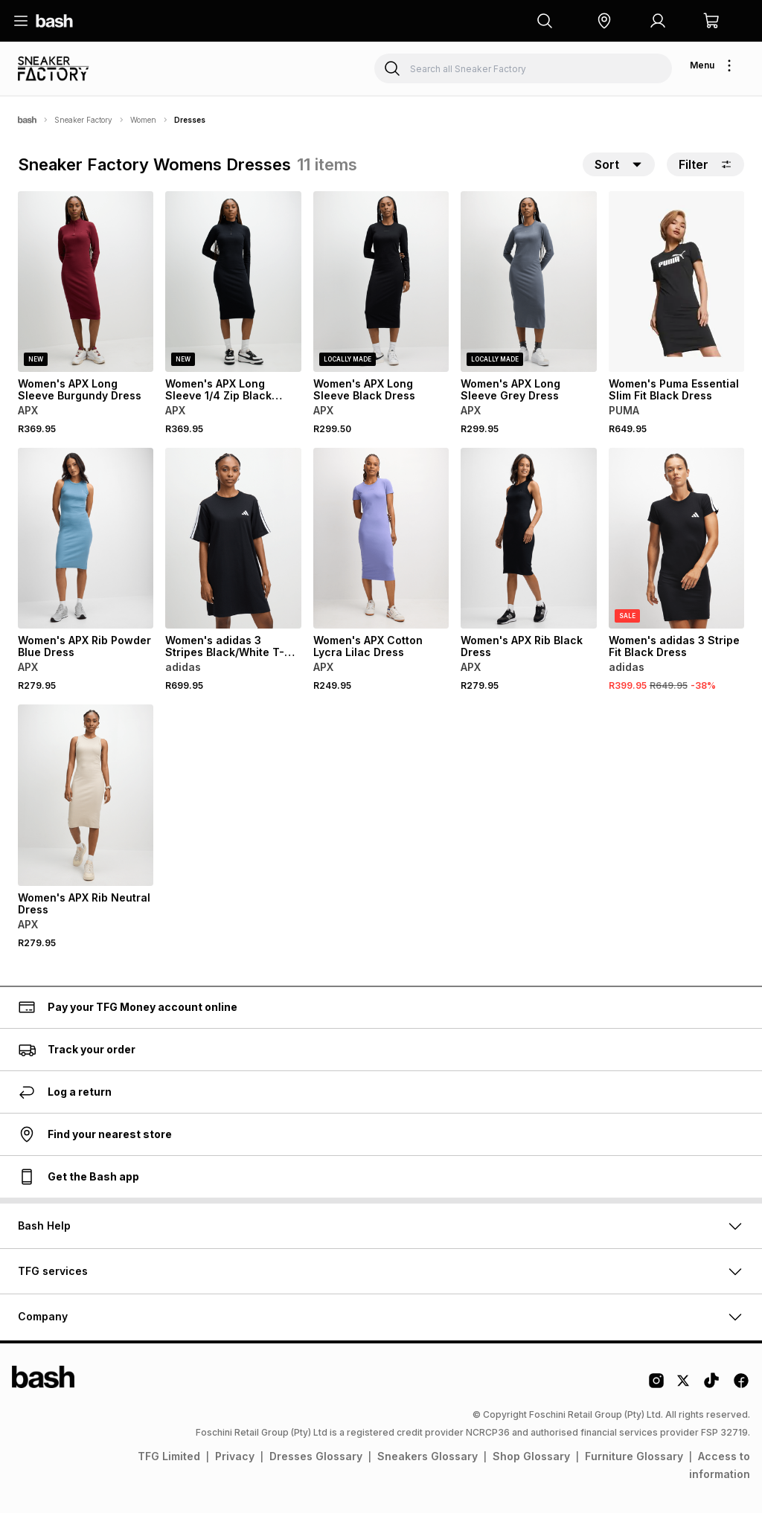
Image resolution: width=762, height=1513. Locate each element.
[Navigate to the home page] (54, 21)
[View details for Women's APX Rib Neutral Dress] (85, 794)
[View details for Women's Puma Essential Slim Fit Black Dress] (676, 281)
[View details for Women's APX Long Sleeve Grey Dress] (528, 281)
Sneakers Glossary (427, 1456)
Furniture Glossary (634, 1456)
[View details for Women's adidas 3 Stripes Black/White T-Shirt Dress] (233, 538)
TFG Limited (169, 1456)
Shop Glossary (531, 1456)
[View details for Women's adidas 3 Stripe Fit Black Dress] (676, 538)
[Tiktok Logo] (711, 1386)
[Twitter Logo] (684, 1386)
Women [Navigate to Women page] (143, 119)
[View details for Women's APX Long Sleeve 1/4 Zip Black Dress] (233, 281)
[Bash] (27, 119)
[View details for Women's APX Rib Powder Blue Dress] (85, 538)
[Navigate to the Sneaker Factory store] (60, 68)
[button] (604, 21)
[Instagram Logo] (656, 1386)
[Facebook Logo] (741, 1386)
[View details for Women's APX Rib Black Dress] (528, 538)
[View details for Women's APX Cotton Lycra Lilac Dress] (381, 538)
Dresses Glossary (315, 1456)
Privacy (234, 1456)
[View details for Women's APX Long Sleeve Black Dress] (381, 281)
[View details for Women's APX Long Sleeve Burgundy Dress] (85, 281)
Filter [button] (705, 164)
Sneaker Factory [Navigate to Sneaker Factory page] (83, 119)
